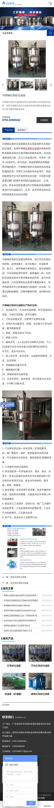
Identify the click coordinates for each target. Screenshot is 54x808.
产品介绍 (8, 130)
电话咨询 (47, 804)
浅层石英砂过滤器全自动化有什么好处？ (21, 610)
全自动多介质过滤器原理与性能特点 (20, 620)
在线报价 (44, 120)
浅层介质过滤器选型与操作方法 (18, 630)
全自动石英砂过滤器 (19, 583)
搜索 (50, 33)
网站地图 (41, 798)
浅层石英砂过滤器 (18, 577)
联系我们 (22, 130)
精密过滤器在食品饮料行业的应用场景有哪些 (21, 595)
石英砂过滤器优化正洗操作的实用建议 (21, 600)
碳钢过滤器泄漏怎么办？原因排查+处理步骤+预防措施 (21, 615)
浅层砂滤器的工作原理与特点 (17, 625)
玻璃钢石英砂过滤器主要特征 (17, 605)
